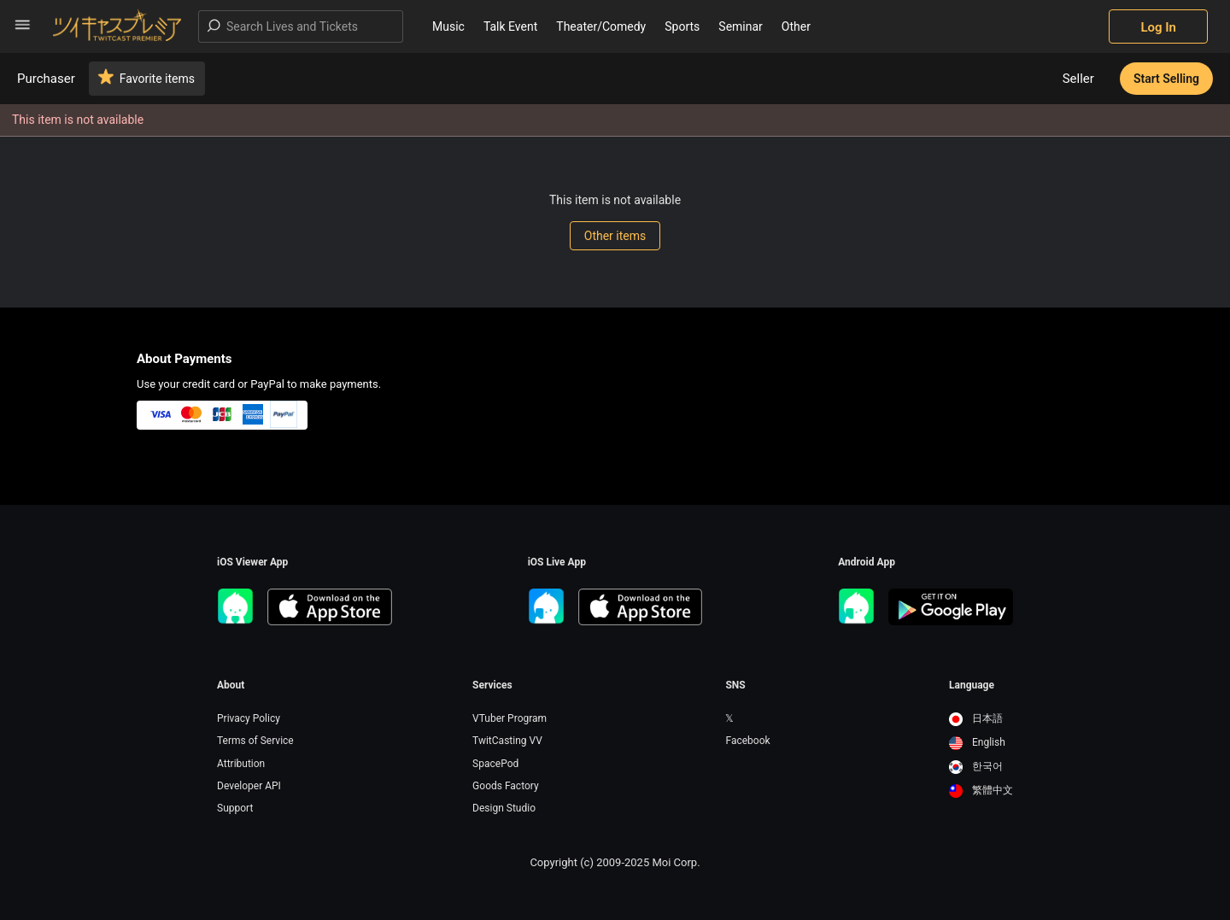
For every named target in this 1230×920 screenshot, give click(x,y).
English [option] (977, 742)
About (230, 685)
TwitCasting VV (507, 741)
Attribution (241, 764)
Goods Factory (505, 786)
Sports (682, 26)
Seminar (740, 26)
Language (971, 685)
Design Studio (504, 808)
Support (235, 808)
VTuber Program (509, 718)
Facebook (747, 741)
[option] (981, 719)
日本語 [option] (976, 718)
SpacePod (495, 764)
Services (492, 685)
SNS (735, 685)
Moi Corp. (676, 862)
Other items (615, 236)
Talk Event (510, 26)
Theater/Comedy (601, 26)
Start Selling (1166, 78)
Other (796, 26)
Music (448, 26)
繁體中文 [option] (981, 790)
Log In (1158, 27)
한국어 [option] (976, 766)
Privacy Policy (248, 718)
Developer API (249, 786)
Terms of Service (255, 741)
